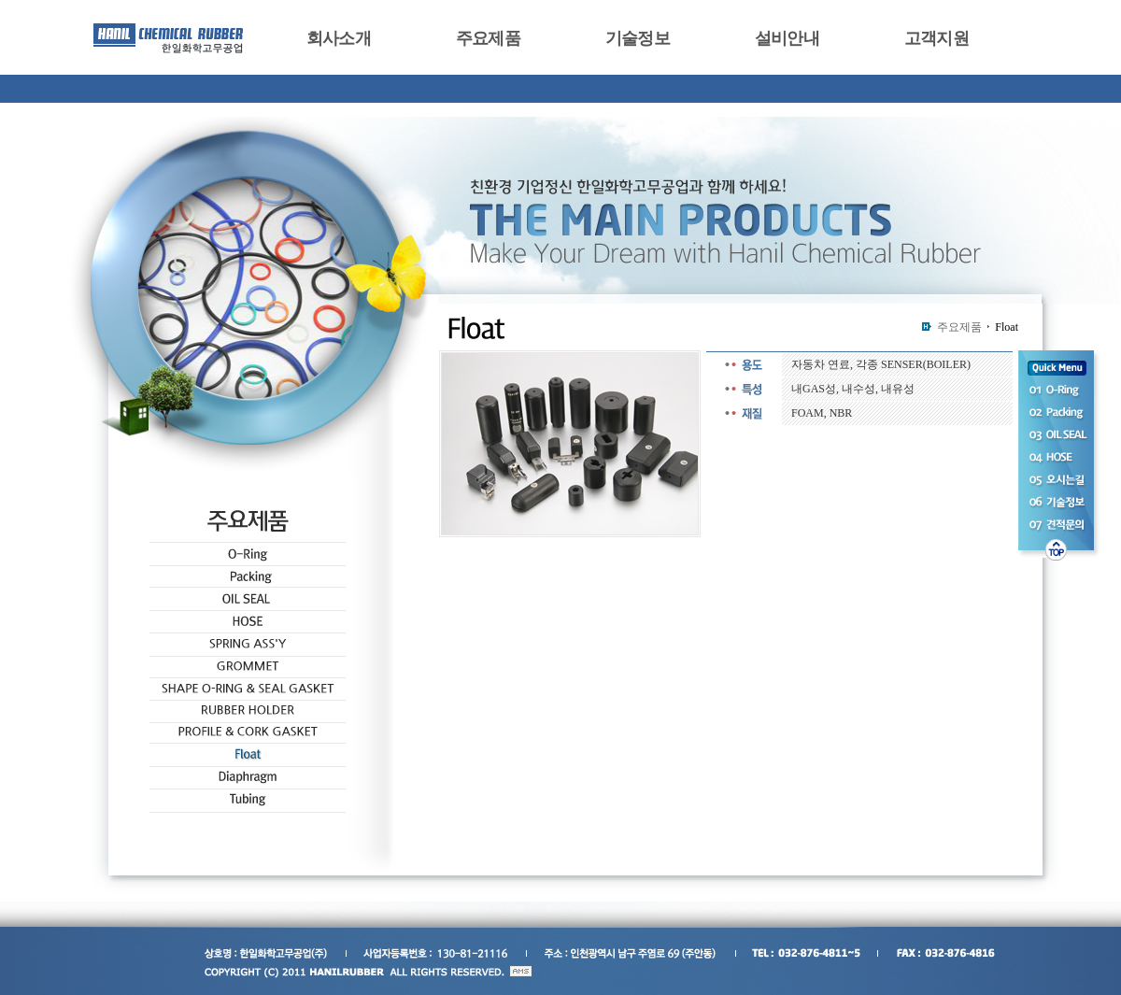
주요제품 (959, 327)
